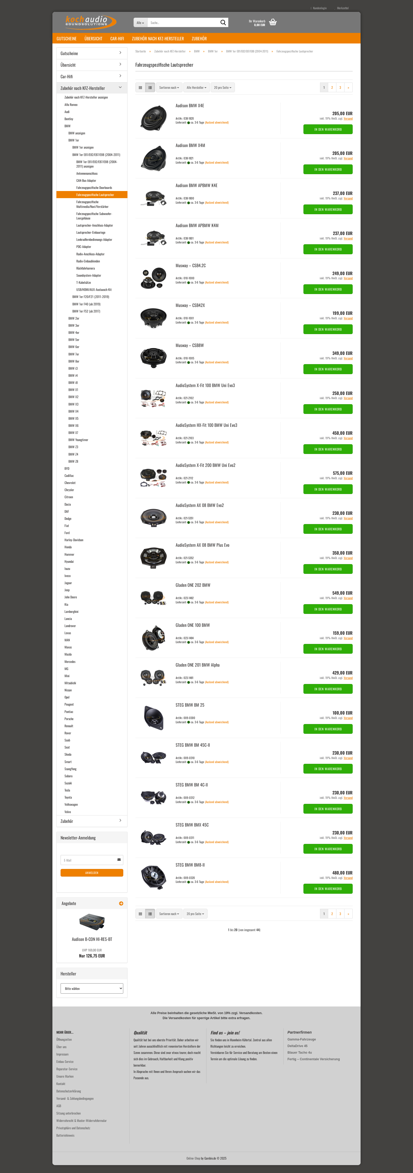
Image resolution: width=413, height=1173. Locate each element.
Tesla (67, 798)
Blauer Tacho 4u (300, 1060)
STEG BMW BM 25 (190, 713)
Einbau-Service (64, 1069)
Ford (67, 540)
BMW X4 (73, 419)
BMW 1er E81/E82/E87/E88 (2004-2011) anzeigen (96, 171)
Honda (68, 555)
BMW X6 (73, 433)
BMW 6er (73, 354)
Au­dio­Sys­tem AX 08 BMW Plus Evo (202, 553)
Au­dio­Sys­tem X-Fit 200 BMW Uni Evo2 (205, 473)
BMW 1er (73, 148)
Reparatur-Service (66, 1076)
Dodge (68, 526)
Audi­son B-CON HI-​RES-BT (92, 947)
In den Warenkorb (328, 137)
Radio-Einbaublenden (88, 269)
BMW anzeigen (76, 141)
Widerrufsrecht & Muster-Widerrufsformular (81, 1128)
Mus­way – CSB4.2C (191, 273)
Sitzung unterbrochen (68, 1121)
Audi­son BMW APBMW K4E (197, 193)
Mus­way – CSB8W (190, 353)
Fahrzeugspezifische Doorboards (94, 195)
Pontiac (69, 719)
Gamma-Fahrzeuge (302, 1047)
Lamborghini (71, 619)
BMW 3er (73, 333)
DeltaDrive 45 (298, 1054)
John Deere (71, 605)
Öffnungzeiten (64, 1047)
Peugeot (69, 712)
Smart (68, 769)
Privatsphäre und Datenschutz (73, 1135)
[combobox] (169, 95)
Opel (67, 705)
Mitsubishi (70, 690)
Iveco (68, 583)
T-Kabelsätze (83, 290)
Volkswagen (71, 812)
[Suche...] (141, 22)
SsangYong (70, 776)
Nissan (68, 698)
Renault (69, 733)
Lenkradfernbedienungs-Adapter (94, 247)
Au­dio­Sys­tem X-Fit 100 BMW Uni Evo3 (205, 393)
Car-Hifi (117, 38)
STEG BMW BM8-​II (190, 872)
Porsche (69, 726)
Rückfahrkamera (85, 276)
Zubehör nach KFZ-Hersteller (158, 38)
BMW (68, 133)
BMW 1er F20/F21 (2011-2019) (90, 304)
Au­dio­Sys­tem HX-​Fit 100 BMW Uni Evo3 (206, 433)
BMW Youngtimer (78, 447)
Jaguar (68, 590)
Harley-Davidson (74, 547)
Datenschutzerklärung (68, 1099)
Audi (67, 119)
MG (66, 676)
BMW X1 (73, 397)
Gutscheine (67, 38)
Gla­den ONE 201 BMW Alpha (198, 672)
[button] (140, 95)
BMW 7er (73, 362)
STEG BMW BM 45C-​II (193, 753)
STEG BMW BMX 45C (192, 832)
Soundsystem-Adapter (88, 283)
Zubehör (199, 38)
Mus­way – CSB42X (190, 313)
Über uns (61, 1054)
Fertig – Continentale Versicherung (314, 1067)
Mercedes (70, 669)
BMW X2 (73, 404)
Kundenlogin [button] (319, 8)
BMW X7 (73, 440)
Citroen (69, 504)
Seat (67, 755)
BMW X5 (73, 426)
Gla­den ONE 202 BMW (193, 593)
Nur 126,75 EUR (92, 961)
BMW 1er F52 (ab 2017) (86, 319)
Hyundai (69, 569)
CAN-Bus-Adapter (86, 188)
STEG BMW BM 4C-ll (192, 792)
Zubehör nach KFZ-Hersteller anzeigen (86, 105)
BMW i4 (73, 383)
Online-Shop (193, 1166)
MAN (67, 648)
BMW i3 (73, 376)
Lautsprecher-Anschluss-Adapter (94, 233)
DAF (67, 519)
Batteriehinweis (65, 1143)
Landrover (70, 633)
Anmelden (92, 880)
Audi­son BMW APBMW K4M (197, 233)
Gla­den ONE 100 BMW (193, 633)
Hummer (69, 562)
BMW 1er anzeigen (83, 155)
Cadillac (69, 483)
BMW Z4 (73, 462)
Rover (68, 741)
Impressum (62, 1062)
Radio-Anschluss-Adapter (90, 262)
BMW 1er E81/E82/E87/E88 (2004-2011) (96, 162)
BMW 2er (73, 326)
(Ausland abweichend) (217, 130)
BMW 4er (73, 340)
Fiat (67, 533)
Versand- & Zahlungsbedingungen (75, 1106)
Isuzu (67, 576)
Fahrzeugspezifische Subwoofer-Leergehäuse (94, 223)
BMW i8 (73, 390)
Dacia (68, 512)
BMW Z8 (73, 469)
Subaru (68, 783)
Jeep (67, 597)
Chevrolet (70, 490)
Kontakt (60, 1091)
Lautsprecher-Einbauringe (90, 240)
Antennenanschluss (86, 181)
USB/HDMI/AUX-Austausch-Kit (94, 297)
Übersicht (93, 38)
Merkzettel (342, 8)
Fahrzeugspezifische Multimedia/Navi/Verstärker (92, 211)
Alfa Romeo (71, 112)
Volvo (68, 819)
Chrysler (69, 497)
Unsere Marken (64, 1084)
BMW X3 (73, 412)
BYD (67, 476)
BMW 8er (73, 369)
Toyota (68, 805)
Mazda (68, 662)
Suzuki (68, 791)
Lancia (68, 626)
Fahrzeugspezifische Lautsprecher (95, 202)
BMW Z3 (73, 454)
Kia (66, 612)
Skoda (68, 762)
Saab (67, 748)
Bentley (69, 126)
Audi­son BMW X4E (190, 113)
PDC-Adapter (83, 254)
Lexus (68, 640)
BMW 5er (73, 347)
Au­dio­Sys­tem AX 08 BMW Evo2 (200, 513)
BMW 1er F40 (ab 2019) (86, 312)
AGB (58, 1113)
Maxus (68, 655)
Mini (67, 683)
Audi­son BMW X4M (190, 153)
